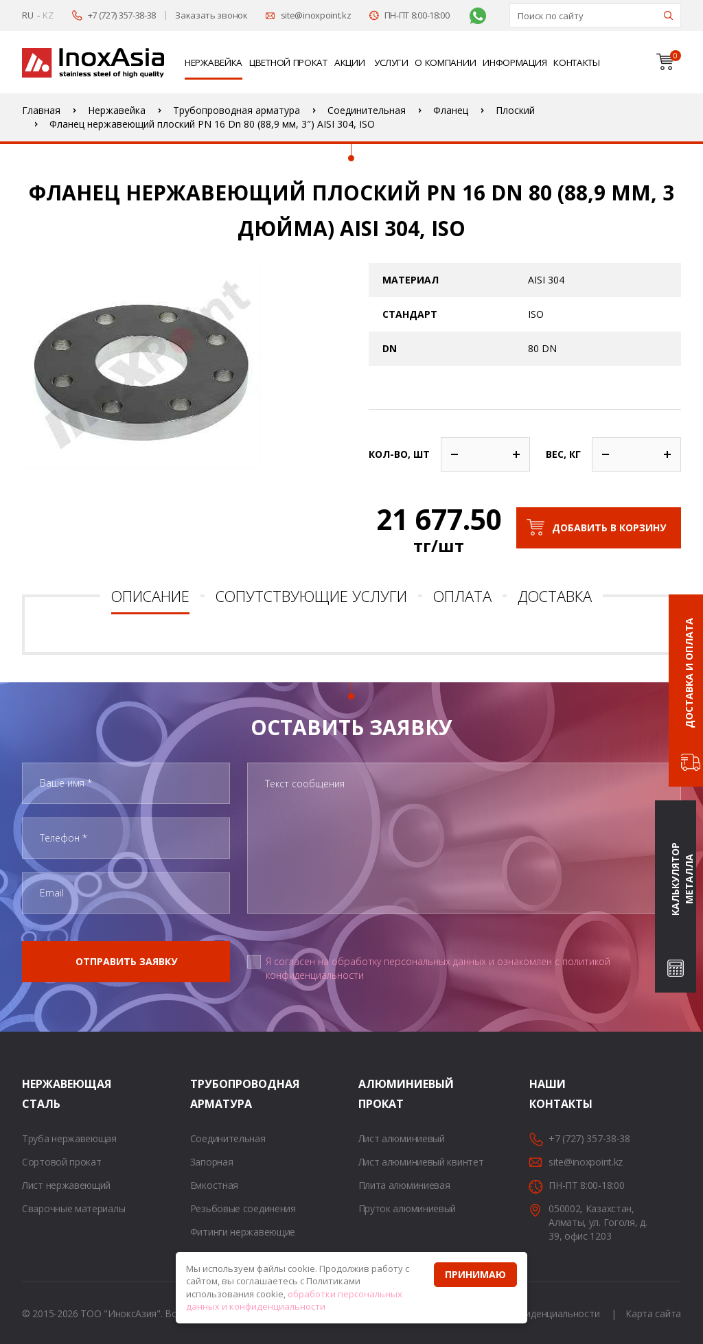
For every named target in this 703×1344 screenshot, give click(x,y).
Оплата (462, 596)
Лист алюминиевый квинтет (421, 1161)
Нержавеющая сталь (39, 1093)
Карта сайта (653, 1313)
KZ (48, 15)
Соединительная (228, 1138)
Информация (514, 62)
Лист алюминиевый (401, 1138)
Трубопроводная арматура (207, 1093)
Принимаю (475, 1274)
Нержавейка (213, 62)
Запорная (211, 1161)
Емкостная (214, 1185)
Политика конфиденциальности (527, 1313)
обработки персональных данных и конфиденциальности (294, 1300)
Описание (150, 596)
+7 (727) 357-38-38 (122, 15)
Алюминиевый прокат (375, 1093)
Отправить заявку (126, 961)
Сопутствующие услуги (311, 596)
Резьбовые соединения (243, 1208)
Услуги (391, 62)
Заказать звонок (211, 15)
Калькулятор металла (682, 879)
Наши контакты (546, 1093)
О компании (445, 62)
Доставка (555, 596)
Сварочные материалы (73, 1208)
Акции (349, 62)
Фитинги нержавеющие (242, 1231)
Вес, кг (563, 454)
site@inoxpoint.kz (316, 15)
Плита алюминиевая (404, 1185)
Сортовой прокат (62, 1161)
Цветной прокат (288, 62)
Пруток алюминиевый (407, 1208)
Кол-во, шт (399, 454)
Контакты (576, 62)
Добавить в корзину (609, 527)
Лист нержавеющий (66, 1185)
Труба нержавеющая (69, 1138)
